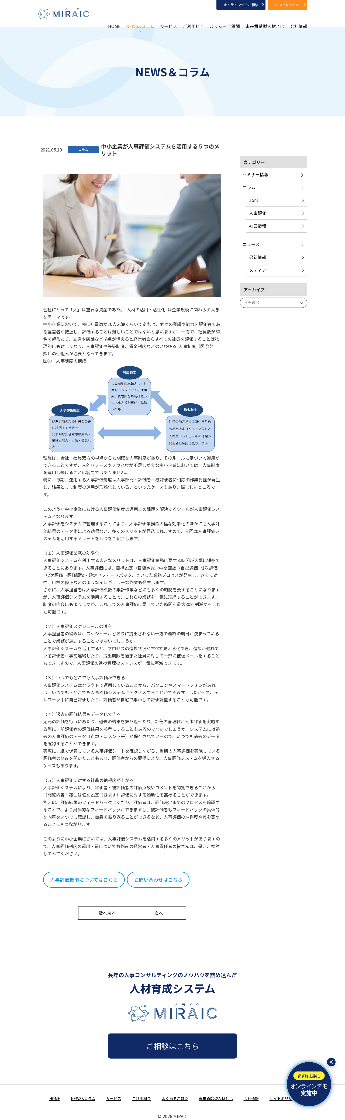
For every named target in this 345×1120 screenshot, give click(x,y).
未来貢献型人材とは (265, 19)
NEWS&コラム (140, 19)
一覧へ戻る (105, 913)
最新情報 (257, 257)
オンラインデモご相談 (240, 4)
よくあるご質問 (225, 19)
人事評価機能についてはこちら (84, 879)
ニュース (251, 244)
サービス (168, 19)
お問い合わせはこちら (158, 879)
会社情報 (298, 19)
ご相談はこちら (172, 1045)
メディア (257, 270)
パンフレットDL (287, 4)
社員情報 (257, 226)
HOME (114, 19)
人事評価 (257, 213)
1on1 (254, 200)
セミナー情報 (255, 174)
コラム (249, 187)
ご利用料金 (193, 19)
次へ (158, 913)
